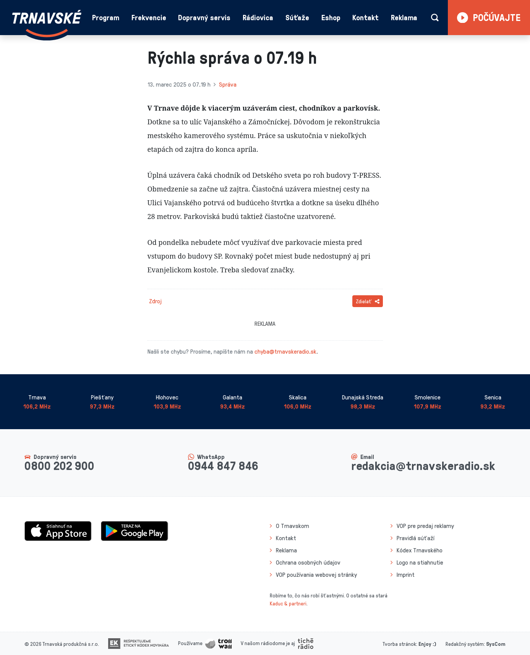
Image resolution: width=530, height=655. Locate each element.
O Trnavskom (292, 525)
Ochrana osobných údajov (308, 562)
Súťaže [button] (297, 17)
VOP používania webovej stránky (316, 574)
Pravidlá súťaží (415, 538)
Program (105, 17)
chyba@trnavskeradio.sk (285, 351)
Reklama (404, 17)
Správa (228, 84)
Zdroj (155, 301)
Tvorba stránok (399, 643)
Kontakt (365, 17)
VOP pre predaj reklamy (425, 525)
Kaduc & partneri (288, 603)
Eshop (330, 17)
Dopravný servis (204, 17)
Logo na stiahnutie (420, 562)
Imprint (406, 574)
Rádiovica (258, 17)
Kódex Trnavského (419, 550)
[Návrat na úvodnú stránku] (46, 23)
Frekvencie (148, 17)
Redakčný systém (465, 643)
